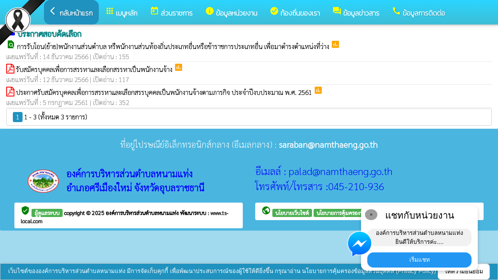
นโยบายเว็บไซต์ (292, 212)
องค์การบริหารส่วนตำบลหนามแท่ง (143, 212)
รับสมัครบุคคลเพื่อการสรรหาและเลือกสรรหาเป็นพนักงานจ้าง (95, 69)
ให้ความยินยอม (463, 271)
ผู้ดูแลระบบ (47, 212)
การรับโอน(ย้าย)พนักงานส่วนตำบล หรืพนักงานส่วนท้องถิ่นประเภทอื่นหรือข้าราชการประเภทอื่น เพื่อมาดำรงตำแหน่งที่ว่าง (174, 46)
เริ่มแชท (419, 259)
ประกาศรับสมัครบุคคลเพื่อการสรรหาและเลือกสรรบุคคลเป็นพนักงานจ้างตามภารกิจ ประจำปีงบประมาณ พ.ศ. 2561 (165, 92)
